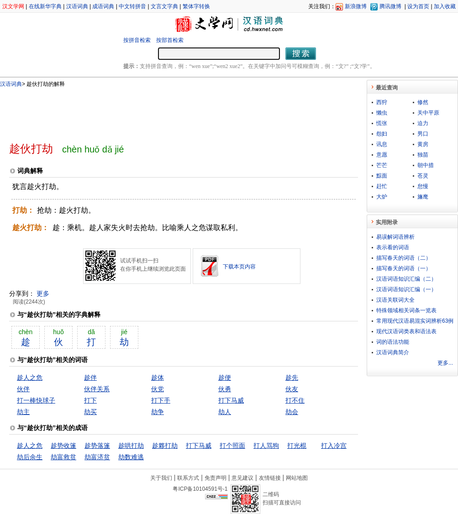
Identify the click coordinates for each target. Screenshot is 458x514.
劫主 (23, 411)
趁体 (157, 377)
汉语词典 (77, 6)
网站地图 (297, 478)
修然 (422, 102)
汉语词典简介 (392, 352)
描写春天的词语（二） (403, 258)
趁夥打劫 (165, 445)
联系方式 (188, 478)
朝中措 (425, 165)
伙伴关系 (97, 389)
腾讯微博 (390, 6)
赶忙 (381, 186)
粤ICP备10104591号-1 (200, 489)
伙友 (291, 389)
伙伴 (23, 389)
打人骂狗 (266, 445)
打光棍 (296, 445)
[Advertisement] (168, 110)
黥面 (381, 176)
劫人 (224, 411)
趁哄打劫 (131, 445)
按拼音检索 (137, 40)
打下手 (160, 400)
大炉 (381, 197)
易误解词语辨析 (395, 237)
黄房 (422, 144)
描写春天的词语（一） (403, 268)
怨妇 (381, 134)
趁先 (291, 377)
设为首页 (418, 6)
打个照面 (232, 445)
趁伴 (90, 377)
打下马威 (231, 400)
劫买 (90, 411)
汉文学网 (13, 6)
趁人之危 (29, 377)
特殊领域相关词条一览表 (406, 310)
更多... (445, 363)
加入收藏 (445, 6)
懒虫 (381, 113)
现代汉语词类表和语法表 (406, 331)
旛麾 (422, 197)
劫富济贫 (97, 457)
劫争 (157, 411)
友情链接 (270, 478)
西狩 (381, 102)
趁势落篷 (97, 445)
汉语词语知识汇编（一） (406, 289)
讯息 (381, 144)
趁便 (224, 377)
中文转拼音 (132, 6)
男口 (422, 134)
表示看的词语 (392, 247)
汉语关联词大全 (395, 300)
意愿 (381, 155)
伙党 (157, 389)
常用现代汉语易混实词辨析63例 (414, 321)
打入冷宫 (334, 445)
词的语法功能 (392, 342)
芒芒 (381, 165)
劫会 (291, 411)
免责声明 (215, 478)
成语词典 (103, 6)
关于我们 (161, 478)
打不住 (295, 400)
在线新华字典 (45, 6)
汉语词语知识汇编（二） (406, 279)
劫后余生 (29, 457)
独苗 (422, 155)
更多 (43, 293)
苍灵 (422, 176)
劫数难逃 (131, 457)
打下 (90, 400)
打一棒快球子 (36, 400)
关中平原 (428, 113)
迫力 (422, 123)
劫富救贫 (63, 457)
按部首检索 (170, 40)
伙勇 (224, 389)
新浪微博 (356, 6)
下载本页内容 (239, 266)
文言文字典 (164, 6)
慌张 (381, 123)
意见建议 (242, 478)
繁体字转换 (196, 6)
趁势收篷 (63, 445)
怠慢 (422, 186)
